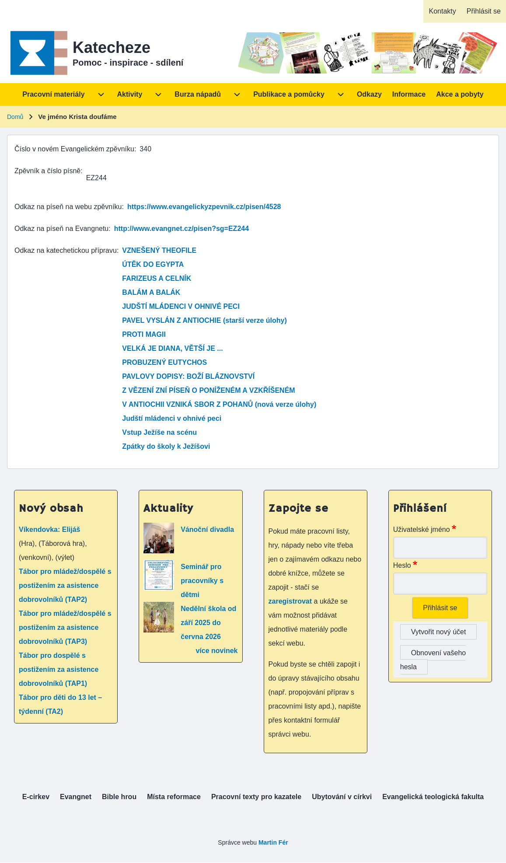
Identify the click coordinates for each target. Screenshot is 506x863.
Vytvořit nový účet (438, 632)
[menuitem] (442, 11)
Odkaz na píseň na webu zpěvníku (68, 206)
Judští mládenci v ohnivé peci (171, 418)
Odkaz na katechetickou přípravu (65, 250)
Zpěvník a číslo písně (47, 171)
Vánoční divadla (207, 529)
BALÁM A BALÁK (151, 292)
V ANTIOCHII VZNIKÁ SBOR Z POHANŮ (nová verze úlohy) (219, 404)
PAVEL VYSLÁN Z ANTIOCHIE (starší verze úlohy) (204, 320)
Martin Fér (273, 842)
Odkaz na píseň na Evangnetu (61, 228)
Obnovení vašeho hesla (433, 660)
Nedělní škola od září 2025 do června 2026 (208, 622)
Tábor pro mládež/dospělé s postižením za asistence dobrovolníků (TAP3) (65, 627)
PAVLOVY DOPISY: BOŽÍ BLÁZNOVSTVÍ (188, 376)
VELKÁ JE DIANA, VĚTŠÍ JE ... (172, 348)
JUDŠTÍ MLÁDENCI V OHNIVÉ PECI (180, 306)
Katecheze (111, 47)
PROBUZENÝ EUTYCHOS (164, 362)
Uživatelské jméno (421, 529)
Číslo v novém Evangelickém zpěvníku (74, 149)
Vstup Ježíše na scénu (159, 432)
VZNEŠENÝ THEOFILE (159, 250)
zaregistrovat (291, 601)
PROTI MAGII (144, 334)
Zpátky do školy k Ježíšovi (166, 446)
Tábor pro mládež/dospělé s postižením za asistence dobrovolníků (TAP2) (65, 585)
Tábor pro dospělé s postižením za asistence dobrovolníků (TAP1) (58, 669)
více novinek (216, 650)
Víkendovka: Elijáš (49, 529)
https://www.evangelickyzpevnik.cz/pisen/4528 (204, 206)
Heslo (402, 565)
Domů (15, 116)
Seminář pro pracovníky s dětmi (202, 580)
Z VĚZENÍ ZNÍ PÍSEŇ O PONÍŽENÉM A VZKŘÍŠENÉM (208, 390)
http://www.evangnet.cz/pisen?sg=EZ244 (181, 228)
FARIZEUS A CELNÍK (156, 278)
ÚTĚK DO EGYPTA (153, 264)
